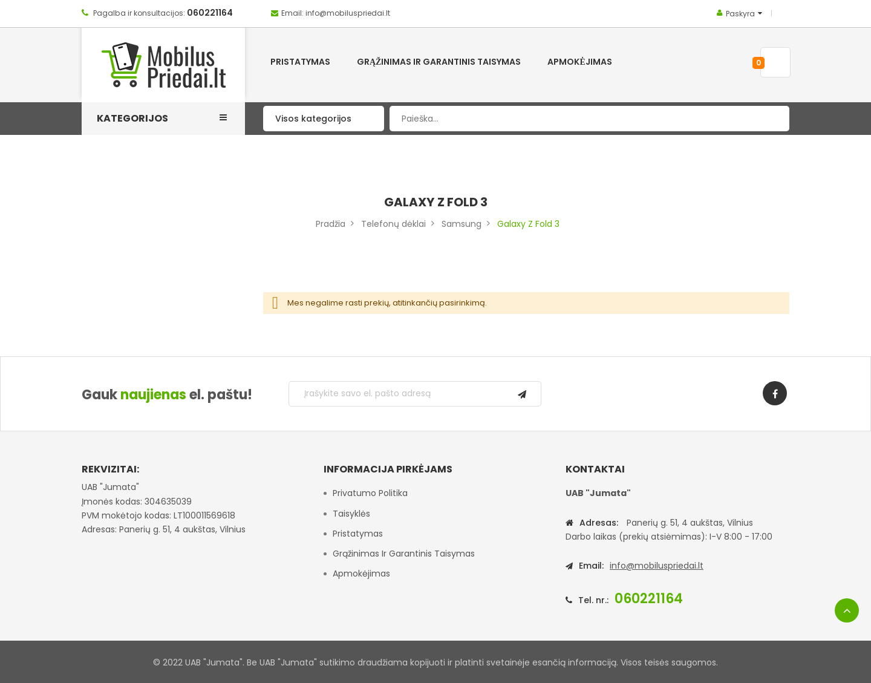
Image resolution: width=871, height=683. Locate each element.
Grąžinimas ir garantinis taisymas (404, 553)
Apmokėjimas (361, 573)
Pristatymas (358, 534)
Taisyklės (351, 514)
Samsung (461, 224)
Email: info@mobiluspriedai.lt (335, 13)
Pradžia (330, 224)
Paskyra (740, 13)
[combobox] (589, 118)
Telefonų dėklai (393, 224)
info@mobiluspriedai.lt (656, 566)
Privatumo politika (370, 493)
